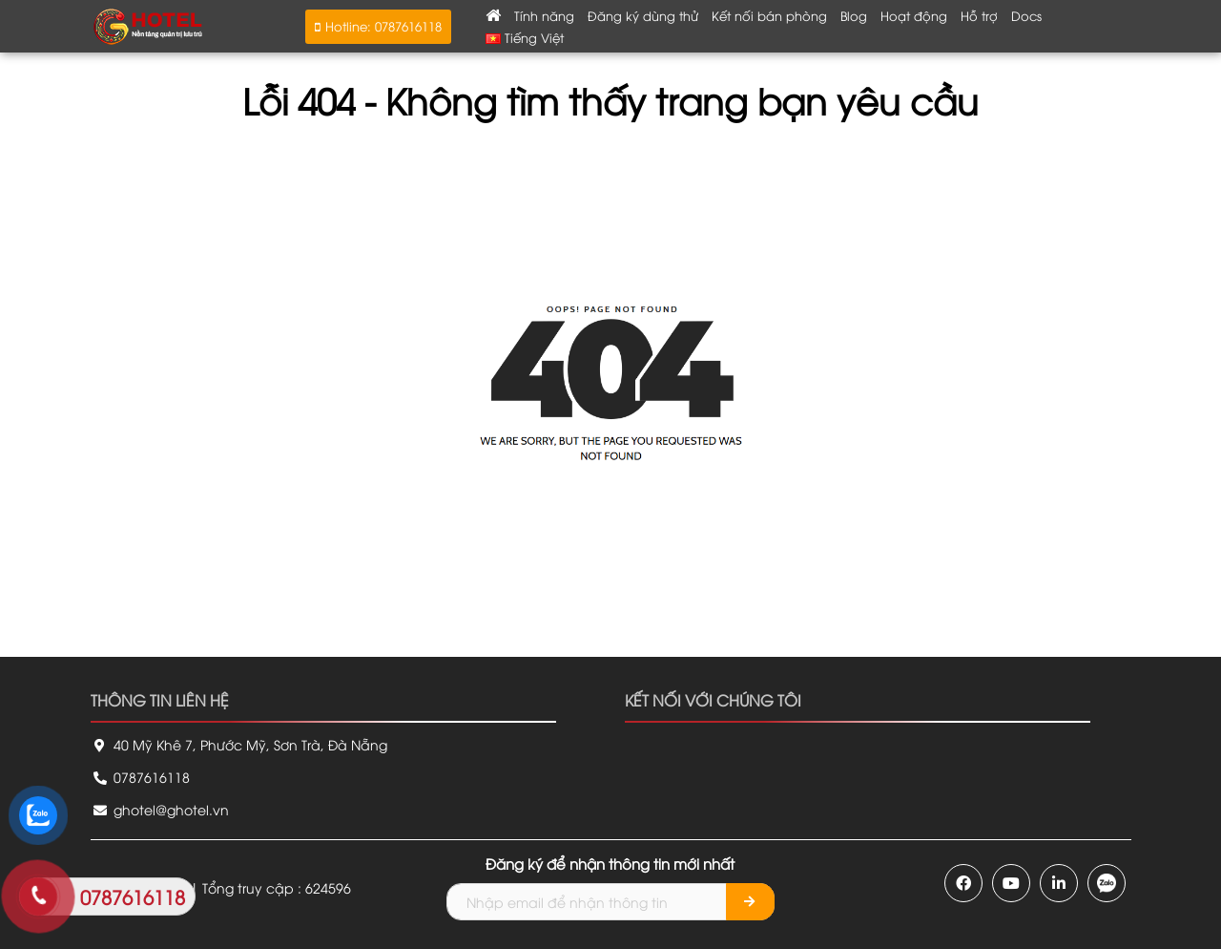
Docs (1026, 15)
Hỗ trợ (979, 15)
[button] (378, 27)
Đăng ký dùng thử (643, 15)
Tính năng (544, 15)
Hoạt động (913, 15)
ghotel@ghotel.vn (160, 809)
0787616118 (140, 777)
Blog (853, 15)
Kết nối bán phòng (769, 15)
